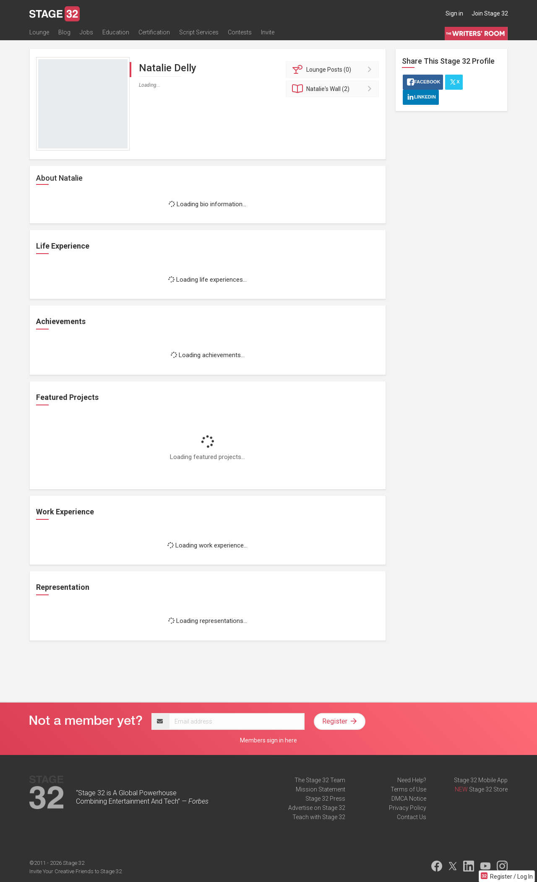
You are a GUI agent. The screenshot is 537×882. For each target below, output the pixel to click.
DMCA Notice (408, 798)
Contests (240, 32)
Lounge (39, 32)
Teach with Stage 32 (318, 817)
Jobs (86, 32)
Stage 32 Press (325, 798)
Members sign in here (268, 740)
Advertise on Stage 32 (316, 807)
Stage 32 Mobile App (481, 780)
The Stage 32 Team (320, 780)
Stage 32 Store (488, 789)
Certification (154, 32)
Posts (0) (333, 70)
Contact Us (411, 817)
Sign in (454, 13)
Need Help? (411, 780)
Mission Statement (320, 789)
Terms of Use (408, 789)
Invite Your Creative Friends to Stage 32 (75, 871)
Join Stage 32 (490, 13)
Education (115, 32)
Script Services (199, 32)
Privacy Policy (407, 807)
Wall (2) (333, 89)
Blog (64, 32)
